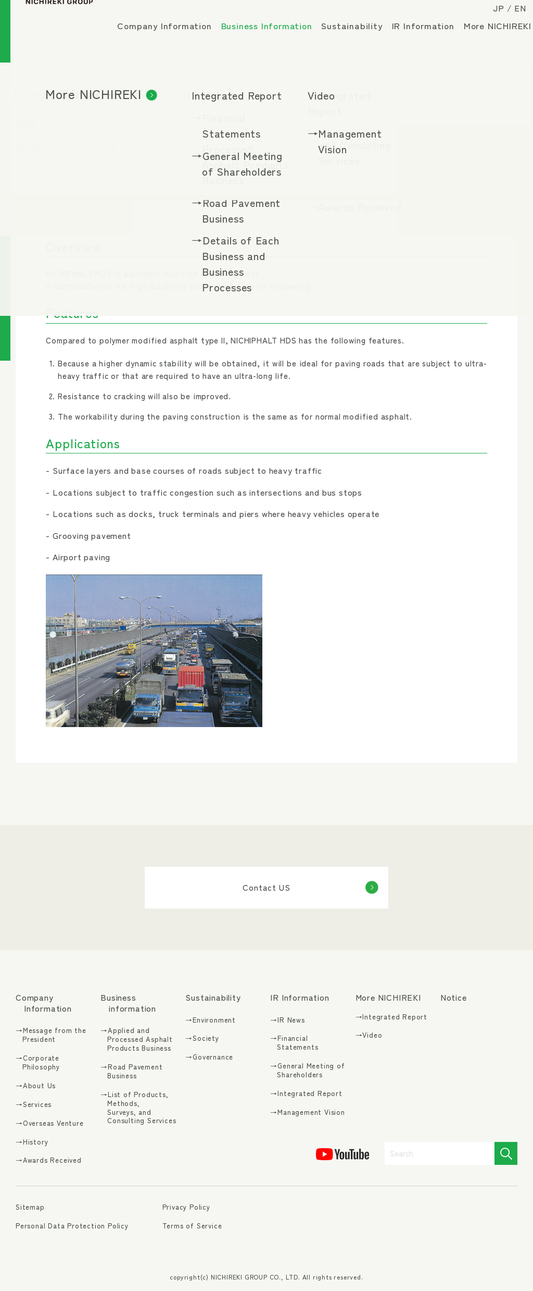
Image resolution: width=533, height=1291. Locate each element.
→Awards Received (49, 1160)
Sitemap (30, 1207)
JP (490, 16)
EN (511, 16)
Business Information (272, 38)
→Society (202, 1038)
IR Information (428, 34)
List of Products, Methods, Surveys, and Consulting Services (213, 85)
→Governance (209, 1057)
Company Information (169, 34)
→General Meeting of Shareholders (307, 1070)
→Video (369, 1035)
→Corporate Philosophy (38, 1063)
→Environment (210, 1020)
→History (32, 1142)
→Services (34, 1104)
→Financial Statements (294, 1043)
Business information (128, 1003)
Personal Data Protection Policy (72, 1226)
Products (334, 85)
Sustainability (357, 34)
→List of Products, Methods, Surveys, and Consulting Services (138, 1108)
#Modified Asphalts (64, 178)
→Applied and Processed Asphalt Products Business (136, 1039)
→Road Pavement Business (131, 1071)
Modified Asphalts (387, 85)
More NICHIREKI (156, 62)
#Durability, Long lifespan (177, 178)
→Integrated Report (306, 1093)
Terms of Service (192, 1226)
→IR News (287, 1020)
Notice (453, 997)
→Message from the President (51, 1035)
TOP (22, 85)
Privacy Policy (186, 1207)
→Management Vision (307, 1112)
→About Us (36, 1085)
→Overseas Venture (50, 1123)
